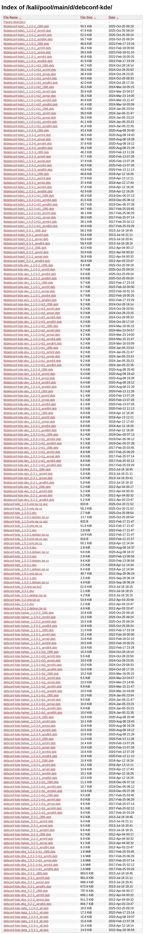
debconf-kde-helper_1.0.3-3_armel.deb (30, 747)
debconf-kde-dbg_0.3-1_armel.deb (27, 882)
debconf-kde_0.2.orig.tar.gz (22, 599)
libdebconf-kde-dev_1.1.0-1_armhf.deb (29, 287)
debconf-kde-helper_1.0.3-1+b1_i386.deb (31, 782)
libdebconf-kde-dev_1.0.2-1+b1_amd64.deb (33, 465)
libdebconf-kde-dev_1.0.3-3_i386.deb (28, 391)
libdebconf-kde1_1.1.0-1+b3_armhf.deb (30, 69)
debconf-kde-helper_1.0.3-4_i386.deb (29, 717)
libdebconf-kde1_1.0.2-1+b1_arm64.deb (30, 221)
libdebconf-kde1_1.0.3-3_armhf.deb (27, 156)
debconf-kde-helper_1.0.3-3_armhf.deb (30, 743)
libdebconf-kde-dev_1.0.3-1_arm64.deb (30, 426)
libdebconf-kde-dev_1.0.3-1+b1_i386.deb (31, 434)
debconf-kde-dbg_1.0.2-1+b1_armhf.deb (30, 856)
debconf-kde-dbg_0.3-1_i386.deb (26, 873)
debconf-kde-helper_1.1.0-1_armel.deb (30, 638)
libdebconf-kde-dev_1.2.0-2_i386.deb (28, 265)
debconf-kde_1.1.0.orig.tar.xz (23, 525)
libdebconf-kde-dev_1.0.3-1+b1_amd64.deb (33, 443)
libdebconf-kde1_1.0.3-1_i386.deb (26, 174)
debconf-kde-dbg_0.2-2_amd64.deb (27, 904)
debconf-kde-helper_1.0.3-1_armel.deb (30, 769)
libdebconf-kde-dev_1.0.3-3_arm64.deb (30, 404)
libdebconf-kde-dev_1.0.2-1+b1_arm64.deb (32, 460)
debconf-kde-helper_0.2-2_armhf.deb (28, 838)
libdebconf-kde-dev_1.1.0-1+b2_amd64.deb (33, 343)
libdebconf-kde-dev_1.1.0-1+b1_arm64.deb (32, 360)
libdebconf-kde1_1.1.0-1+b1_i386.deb (29, 108)
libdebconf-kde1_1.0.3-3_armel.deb (27, 161)
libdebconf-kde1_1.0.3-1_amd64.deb (28, 191)
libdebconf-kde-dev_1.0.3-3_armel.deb (29, 400)
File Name (11, 17)
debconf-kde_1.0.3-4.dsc (20, 547)
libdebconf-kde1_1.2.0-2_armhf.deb (27, 30)
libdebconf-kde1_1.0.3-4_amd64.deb (28, 148)
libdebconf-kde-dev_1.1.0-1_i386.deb (28, 282)
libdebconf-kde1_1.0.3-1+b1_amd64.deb (31, 204)
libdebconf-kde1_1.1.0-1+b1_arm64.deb (30, 121)
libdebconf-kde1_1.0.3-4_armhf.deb (27, 135)
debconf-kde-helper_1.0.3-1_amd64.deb (30, 777)
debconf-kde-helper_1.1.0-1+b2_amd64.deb (33, 691)
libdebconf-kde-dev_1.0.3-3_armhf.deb (29, 395)
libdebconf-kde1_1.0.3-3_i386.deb (26, 152)
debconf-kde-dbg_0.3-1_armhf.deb (27, 877)
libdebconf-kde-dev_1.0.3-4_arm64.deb (30, 382)
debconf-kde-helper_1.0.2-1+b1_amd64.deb (33, 812)
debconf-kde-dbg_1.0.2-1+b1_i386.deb (29, 851)
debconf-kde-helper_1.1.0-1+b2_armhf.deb (32, 678)
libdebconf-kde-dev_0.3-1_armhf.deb (28, 473)
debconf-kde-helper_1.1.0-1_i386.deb (29, 630)
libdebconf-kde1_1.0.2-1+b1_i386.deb (29, 208)
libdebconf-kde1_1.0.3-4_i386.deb (26, 130)
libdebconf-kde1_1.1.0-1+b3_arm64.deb (30, 78)
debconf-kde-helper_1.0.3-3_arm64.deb (30, 751)
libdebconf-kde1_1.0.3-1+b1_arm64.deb (30, 200)
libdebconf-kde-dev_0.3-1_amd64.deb (29, 482)
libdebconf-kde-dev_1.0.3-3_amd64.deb (30, 408)
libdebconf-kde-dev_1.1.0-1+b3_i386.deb (31, 304)
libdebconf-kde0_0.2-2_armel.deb (26, 256)
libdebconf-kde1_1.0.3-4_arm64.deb (28, 143)
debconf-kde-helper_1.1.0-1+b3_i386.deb (31, 652)
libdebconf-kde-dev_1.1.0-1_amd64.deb (30, 300)
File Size (86, 17)
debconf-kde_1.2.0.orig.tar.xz (23, 508)
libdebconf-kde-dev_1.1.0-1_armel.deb (29, 291)
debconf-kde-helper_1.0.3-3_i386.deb (29, 738)
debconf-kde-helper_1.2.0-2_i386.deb (29, 612)
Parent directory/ (15, 22)
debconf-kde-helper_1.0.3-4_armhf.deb (30, 721)
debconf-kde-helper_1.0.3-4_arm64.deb (30, 730)
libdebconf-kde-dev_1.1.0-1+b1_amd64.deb (33, 365)
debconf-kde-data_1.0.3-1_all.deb (26, 925)
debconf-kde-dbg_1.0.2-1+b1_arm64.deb (31, 864)
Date (112, 17)
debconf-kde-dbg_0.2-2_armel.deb (27, 899)
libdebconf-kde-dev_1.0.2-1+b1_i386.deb (31, 447)
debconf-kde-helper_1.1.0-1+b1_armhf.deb (32, 699)
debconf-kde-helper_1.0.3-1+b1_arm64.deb (33, 786)
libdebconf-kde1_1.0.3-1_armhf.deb (27, 178)
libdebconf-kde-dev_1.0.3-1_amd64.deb (30, 430)
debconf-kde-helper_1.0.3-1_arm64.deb (30, 773)
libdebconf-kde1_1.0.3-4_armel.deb (27, 139)
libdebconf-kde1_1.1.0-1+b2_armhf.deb (30, 91)
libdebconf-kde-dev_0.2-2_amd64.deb (29, 499)
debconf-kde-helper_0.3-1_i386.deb (27, 817)
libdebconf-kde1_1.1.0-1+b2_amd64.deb (31, 104)
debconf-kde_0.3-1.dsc (19, 591)
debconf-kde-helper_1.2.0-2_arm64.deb (30, 621)
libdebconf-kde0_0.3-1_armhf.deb (26, 234)
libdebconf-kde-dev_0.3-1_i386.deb (27, 469)
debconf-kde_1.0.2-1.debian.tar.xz (26, 582)
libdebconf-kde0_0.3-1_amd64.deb (27, 243)
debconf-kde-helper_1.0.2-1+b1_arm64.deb (33, 808)
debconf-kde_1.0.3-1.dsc (20, 565)
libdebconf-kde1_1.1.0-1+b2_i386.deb (29, 87)
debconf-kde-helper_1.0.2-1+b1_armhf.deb (32, 799)
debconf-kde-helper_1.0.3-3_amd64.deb (30, 756)
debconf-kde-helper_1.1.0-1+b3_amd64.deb (33, 669)
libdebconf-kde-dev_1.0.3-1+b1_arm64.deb (32, 439)
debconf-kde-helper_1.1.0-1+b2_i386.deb (31, 673)
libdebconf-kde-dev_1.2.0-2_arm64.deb (30, 274)
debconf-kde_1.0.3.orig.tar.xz (23, 543)
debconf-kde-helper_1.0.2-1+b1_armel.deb (32, 803)
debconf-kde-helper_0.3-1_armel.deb (28, 825)
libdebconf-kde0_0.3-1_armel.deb (26, 239)
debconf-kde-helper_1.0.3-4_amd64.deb (30, 734)
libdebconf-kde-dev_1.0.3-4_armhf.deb (29, 373)
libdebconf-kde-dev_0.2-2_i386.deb (27, 486)
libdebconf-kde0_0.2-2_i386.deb (25, 247)
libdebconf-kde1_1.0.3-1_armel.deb (27, 182)
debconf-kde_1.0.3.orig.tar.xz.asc (26, 539)
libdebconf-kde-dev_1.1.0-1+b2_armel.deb (32, 334)
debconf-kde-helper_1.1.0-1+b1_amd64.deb (33, 712)
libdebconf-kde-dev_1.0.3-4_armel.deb (29, 378)
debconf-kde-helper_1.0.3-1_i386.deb (29, 760)
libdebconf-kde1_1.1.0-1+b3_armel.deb (30, 74)
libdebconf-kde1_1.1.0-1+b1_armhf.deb (30, 113)
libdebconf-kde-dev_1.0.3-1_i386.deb (28, 413)
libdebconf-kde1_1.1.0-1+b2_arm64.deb (30, 100)
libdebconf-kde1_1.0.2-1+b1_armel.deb (30, 217)
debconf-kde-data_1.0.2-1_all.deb (26, 930)
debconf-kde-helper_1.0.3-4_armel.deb (30, 725)
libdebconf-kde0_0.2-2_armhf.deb (26, 252)
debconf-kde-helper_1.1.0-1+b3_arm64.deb (33, 664)
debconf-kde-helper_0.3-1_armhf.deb (28, 821)
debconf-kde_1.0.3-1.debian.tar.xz (26, 569)
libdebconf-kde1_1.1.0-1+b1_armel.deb (30, 117)
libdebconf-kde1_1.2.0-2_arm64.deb (28, 35)
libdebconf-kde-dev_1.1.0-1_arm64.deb (30, 295)
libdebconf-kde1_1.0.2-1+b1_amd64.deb (31, 226)
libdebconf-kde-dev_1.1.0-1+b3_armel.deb (32, 313)
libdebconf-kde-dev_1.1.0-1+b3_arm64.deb (32, 317)
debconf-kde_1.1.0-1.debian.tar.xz (26, 534)
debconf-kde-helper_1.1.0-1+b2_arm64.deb (33, 686)
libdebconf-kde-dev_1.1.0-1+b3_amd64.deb (33, 321)
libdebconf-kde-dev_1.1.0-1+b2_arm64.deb (32, 339)
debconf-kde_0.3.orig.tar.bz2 (23, 586)
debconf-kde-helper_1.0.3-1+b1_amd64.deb (33, 791)
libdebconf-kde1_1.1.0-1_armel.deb (27, 52)
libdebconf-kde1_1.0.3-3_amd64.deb (28, 169)
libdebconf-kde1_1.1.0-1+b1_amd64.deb (31, 126)
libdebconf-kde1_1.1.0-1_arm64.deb (28, 56)
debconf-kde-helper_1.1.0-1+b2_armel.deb (32, 682)
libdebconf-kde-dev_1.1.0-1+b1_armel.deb (32, 356)
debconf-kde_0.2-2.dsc (19, 604)
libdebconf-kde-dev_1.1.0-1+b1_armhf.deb (32, 352)
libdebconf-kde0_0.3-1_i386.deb (25, 230)
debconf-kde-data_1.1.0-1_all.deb (26, 912)
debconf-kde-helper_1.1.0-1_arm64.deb (30, 643)
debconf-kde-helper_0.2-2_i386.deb (27, 834)
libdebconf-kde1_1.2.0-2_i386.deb (26, 26)
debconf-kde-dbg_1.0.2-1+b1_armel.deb (30, 860)
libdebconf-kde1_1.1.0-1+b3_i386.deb (29, 65)
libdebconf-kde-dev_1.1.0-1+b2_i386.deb (31, 326)
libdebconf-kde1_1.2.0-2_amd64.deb (28, 39)
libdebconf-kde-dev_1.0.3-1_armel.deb (29, 421)
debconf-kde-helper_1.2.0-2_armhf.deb (30, 617)
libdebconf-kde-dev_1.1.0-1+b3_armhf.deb (32, 308)
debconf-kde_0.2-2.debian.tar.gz (25, 608)
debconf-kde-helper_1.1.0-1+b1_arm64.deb (33, 708)
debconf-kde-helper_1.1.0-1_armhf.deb (30, 634)
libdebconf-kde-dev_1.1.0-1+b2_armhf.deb (32, 330)
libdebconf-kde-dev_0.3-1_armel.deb (28, 478)
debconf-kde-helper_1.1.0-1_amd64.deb (30, 647)
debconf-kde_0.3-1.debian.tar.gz (25, 595)
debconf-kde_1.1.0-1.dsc (20, 530)
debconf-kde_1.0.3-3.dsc (20, 556)
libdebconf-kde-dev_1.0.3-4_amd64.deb (30, 386)
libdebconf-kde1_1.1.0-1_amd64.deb (28, 61)
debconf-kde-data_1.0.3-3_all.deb (26, 921)
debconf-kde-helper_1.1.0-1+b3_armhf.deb (32, 656)
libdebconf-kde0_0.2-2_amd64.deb (27, 260)
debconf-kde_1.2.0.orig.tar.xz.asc (26, 504)
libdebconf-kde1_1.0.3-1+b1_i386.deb (29, 195)
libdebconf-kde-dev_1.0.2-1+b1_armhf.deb (32, 452)
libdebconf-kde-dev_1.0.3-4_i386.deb (28, 369)
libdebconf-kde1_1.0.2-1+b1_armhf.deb (30, 213)
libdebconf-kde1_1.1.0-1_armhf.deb (27, 48)
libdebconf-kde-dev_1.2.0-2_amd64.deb (30, 278)
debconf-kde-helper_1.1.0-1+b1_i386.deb (31, 695)
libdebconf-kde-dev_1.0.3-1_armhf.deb (29, 417)
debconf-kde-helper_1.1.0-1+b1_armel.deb (32, 704)
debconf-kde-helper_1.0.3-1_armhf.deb (30, 764)
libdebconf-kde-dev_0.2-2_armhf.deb (28, 491)
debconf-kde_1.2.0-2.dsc (20, 512)
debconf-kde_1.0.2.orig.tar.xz (23, 573)
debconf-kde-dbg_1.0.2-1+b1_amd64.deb (31, 869)
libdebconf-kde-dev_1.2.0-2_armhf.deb (29, 269)
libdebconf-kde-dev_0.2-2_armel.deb (28, 495)
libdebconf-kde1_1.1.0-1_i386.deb (26, 43)
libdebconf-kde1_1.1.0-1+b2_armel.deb (30, 95)
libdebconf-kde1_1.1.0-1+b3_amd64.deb (31, 82)
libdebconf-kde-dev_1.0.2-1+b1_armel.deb (32, 456)
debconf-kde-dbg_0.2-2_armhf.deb (27, 895)
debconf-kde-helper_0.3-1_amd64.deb (29, 830)
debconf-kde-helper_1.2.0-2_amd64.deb (30, 625)
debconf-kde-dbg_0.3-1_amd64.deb (27, 886)
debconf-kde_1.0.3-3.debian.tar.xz (26, 560)
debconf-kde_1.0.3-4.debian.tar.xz (26, 552)
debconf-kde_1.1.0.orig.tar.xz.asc (26, 521)
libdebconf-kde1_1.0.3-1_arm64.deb (28, 187)
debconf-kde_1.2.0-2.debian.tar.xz (26, 517)
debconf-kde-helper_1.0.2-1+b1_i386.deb (31, 795)
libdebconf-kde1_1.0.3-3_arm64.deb (28, 165)
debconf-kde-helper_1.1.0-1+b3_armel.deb (32, 660)
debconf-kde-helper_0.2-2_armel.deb (28, 843)
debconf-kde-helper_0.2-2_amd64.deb (29, 847)
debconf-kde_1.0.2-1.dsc (20, 578)
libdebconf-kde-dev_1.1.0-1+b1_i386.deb (31, 347)
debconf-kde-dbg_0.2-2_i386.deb (26, 890)
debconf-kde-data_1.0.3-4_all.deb (26, 916)
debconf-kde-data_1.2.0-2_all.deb (26, 908)
